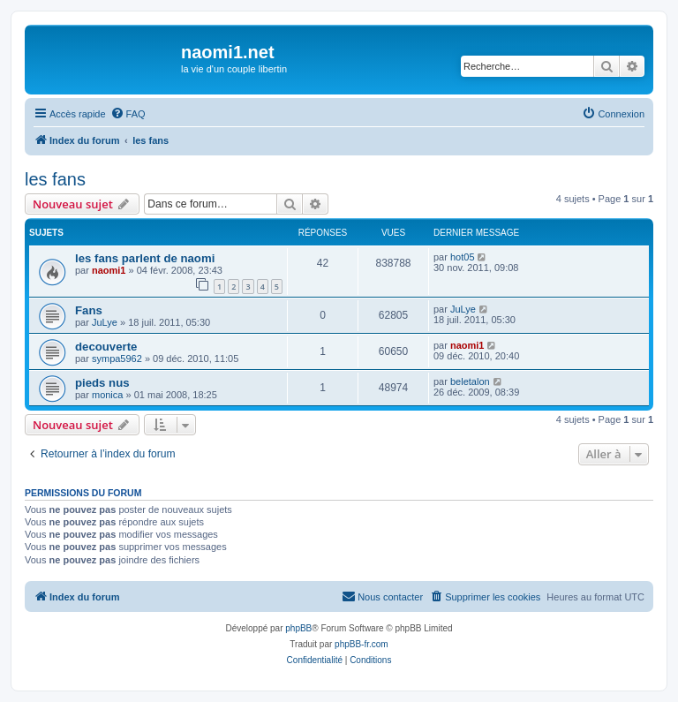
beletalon (470, 381)
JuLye (104, 322)
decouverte (106, 346)
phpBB (298, 628)
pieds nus (102, 382)
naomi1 (109, 270)
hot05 (462, 257)
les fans (55, 179)
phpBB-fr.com (361, 644)
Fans (88, 310)
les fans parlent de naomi (145, 258)
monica (107, 394)
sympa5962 (117, 358)
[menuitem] (128, 114)
